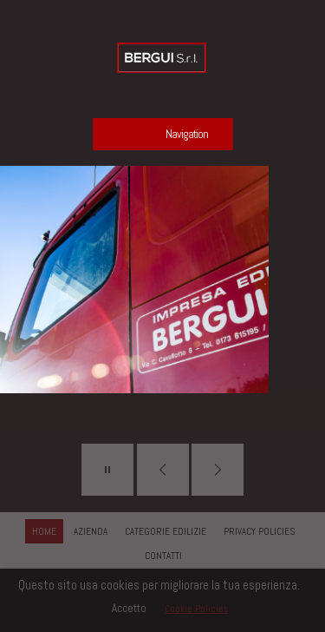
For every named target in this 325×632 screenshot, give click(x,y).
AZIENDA (90, 531)
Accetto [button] (129, 608)
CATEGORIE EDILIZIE (165, 531)
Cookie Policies (196, 608)
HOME (44, 531)
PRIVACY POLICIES (259, 531)
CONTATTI (163, 556)
